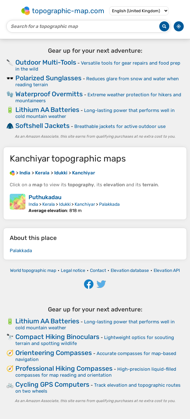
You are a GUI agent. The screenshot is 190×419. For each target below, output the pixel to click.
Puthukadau (45, 197)
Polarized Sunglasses (48, 78)
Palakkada (109, 204)
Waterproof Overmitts (49, 94)
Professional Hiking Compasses (64, 368)
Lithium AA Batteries (47, 110)
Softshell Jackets (42, 126)
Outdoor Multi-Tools (45, 62)
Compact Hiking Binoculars (57, 337)
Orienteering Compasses (53, 353)
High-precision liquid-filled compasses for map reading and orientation (95, 372)
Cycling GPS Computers (52, 384)
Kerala (48, 204)
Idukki (65, 204)
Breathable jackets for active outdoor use (120, 126)
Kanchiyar (85, 204)
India (33, 204)
